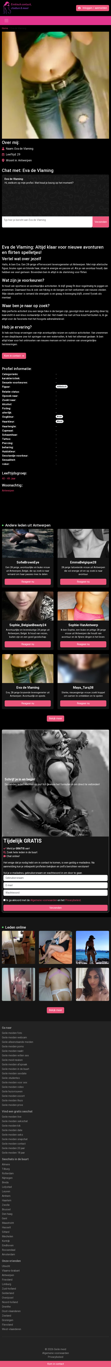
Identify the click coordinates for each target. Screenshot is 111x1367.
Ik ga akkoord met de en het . (42, 900)
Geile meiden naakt (12, 1050)
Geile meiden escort (13, 1095)
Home (5, 28)
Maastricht (8, 1222)
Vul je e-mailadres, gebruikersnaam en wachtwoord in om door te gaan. (55, 876)
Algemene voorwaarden (43, 900)
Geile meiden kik (11, 1125)
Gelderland (8, 1293)
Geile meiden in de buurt (15, 1068)
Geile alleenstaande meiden (17, 1041)
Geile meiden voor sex (14, 1082)
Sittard (5, 1231)
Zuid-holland (9, 1288)
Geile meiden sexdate (14, 1073)
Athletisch (61, 387)
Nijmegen (7, 1177)
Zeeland (6, 1315)
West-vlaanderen (11, 1329)
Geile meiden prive (12, 1104)
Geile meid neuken (12, 1059)
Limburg (6, 1284)
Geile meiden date (12, 1130)
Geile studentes (11, 1077)
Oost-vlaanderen (11, 1311)
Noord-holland (10, 1302)
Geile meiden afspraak (14, 1064)
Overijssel (7, 1297)
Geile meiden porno (13, 1046)
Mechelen (7, 1236)
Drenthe (6, 1306)
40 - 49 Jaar (8, 478)
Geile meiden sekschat (15, 1121)
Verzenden (101, 221)
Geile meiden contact (14, 1143)
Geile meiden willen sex (15, 1055)
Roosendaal (8, 1249)
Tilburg (6, 1168)
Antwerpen (8, 490)
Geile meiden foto (12, 1032)
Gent (4, 1218)
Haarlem (6, 1200)
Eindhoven (8, 1245)
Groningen (7, 1320)
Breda (5, 1182)
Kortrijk (6, 1240)
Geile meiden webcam (14, 1037)
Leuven (6, 1191)
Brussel (6, 1209)
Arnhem (6, 1195)
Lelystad (7, 1186)
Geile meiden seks (12, 1134)
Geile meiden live (11, 1116)
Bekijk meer (55, 718)
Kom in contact (14, 355)
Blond (59, 421)
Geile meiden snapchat (15, 1139)
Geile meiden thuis (12, 1100)
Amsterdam (8, 1254)
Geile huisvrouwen (12, 1091)
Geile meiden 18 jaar (13, 1152)
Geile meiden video (13, 1086)
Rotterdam (8, 1173)
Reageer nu (27, 581)
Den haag (7, 1213)
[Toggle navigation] (6, 20)
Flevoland (7, 1324)
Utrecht (6, 1266)
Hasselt (6, 1227)
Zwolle (6, 1204)
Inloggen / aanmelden (92, 7)
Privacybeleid (73, 900)
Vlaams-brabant (11, 1270)
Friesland (7, 1279)
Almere (6, 1164)
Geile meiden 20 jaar (13, 1148)
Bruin (59, 416)
